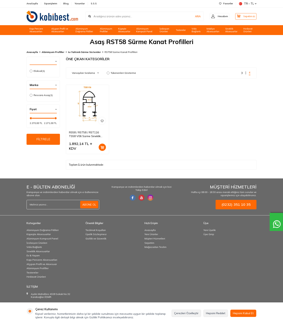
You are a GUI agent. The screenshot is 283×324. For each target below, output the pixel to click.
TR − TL (247, 3)
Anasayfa (32, 52)
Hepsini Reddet (215, 313)
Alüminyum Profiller (106, 30)
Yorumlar (80, 3)
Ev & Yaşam (33, 255)
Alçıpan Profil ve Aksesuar (42, 264)
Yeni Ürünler (151, 234)
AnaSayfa (32, 3)
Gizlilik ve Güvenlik (95, 238)
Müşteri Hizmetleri (154, 238)
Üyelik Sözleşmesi (96, 234)
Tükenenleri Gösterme (121, 72)
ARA (195, 16)
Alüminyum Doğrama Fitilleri (84, 30)
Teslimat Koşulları (95, 230)
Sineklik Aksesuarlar (231, 30)
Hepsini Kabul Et (243, 313)
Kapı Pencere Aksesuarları (36, 30)
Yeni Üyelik (209, 230)
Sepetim (149, 242)
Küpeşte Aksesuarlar (124, 30)
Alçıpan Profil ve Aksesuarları (59, 30)
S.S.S (94, 3)
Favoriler (226, 3)
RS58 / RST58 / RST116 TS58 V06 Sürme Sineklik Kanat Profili (85, 134)
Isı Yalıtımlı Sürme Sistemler (84, 52)
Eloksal (37, 71)
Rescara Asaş (41, 95)
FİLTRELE (43, 139)
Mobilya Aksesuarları (213, 30)
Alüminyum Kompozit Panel (144, 30)
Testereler (181, 30)
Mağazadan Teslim (155, 247)
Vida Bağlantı (196, 30)
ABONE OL (89, 204)
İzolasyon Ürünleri (164, 30)
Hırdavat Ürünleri (248, 30)
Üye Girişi (208, 234)
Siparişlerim (50, 3)
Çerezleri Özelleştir (186, 313)
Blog (66, 3)
